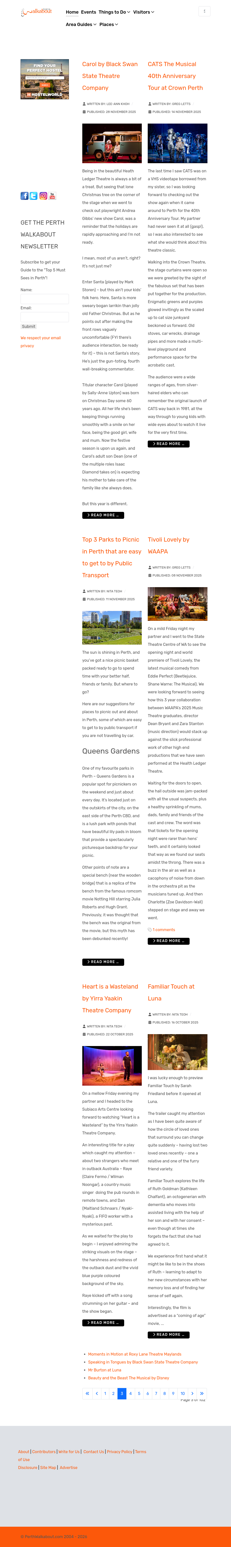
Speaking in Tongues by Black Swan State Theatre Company (143, 1362)
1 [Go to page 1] (105, 1393)
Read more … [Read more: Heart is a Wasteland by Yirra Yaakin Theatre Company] (103, 1323)
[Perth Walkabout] (37, 12)
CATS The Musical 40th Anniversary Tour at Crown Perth (175, 76)
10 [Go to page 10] (183, 1393)
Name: (26, 290)
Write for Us (69, 1451)
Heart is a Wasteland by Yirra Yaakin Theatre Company (110, 998)
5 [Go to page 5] (139, 1393)
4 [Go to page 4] (130, 1393)
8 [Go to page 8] (164, 1393)
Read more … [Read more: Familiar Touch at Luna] (169, 1335)
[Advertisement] (52, 144)
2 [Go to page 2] (113, 1393)
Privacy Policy (119, 1451)
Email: (26, 308)
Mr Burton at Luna (104, 1370)
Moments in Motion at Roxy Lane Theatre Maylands (134, 1354)
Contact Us (94, 1451)
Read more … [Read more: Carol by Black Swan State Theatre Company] (103, 515)
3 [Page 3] (122, 1393)
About (23, 1451)
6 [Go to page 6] (147, 1393)
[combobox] (204, 11)
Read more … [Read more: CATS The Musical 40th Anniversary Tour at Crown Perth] (169, 444)
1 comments (164, 929)
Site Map (48, 1467)
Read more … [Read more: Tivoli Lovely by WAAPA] (169, 941)
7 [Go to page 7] (156, 1393)
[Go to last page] (202, 1393)
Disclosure (27, 1467)
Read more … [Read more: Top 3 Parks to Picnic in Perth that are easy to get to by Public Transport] (103, 962)
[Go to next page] (192, 1393)
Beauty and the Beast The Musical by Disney (128, 1378)
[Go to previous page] (96, 1393)
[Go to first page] (87, 1393)
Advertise (68, 1467)
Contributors (44, 1451)
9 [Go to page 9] (173, 1393)
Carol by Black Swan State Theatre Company (110, 76)
